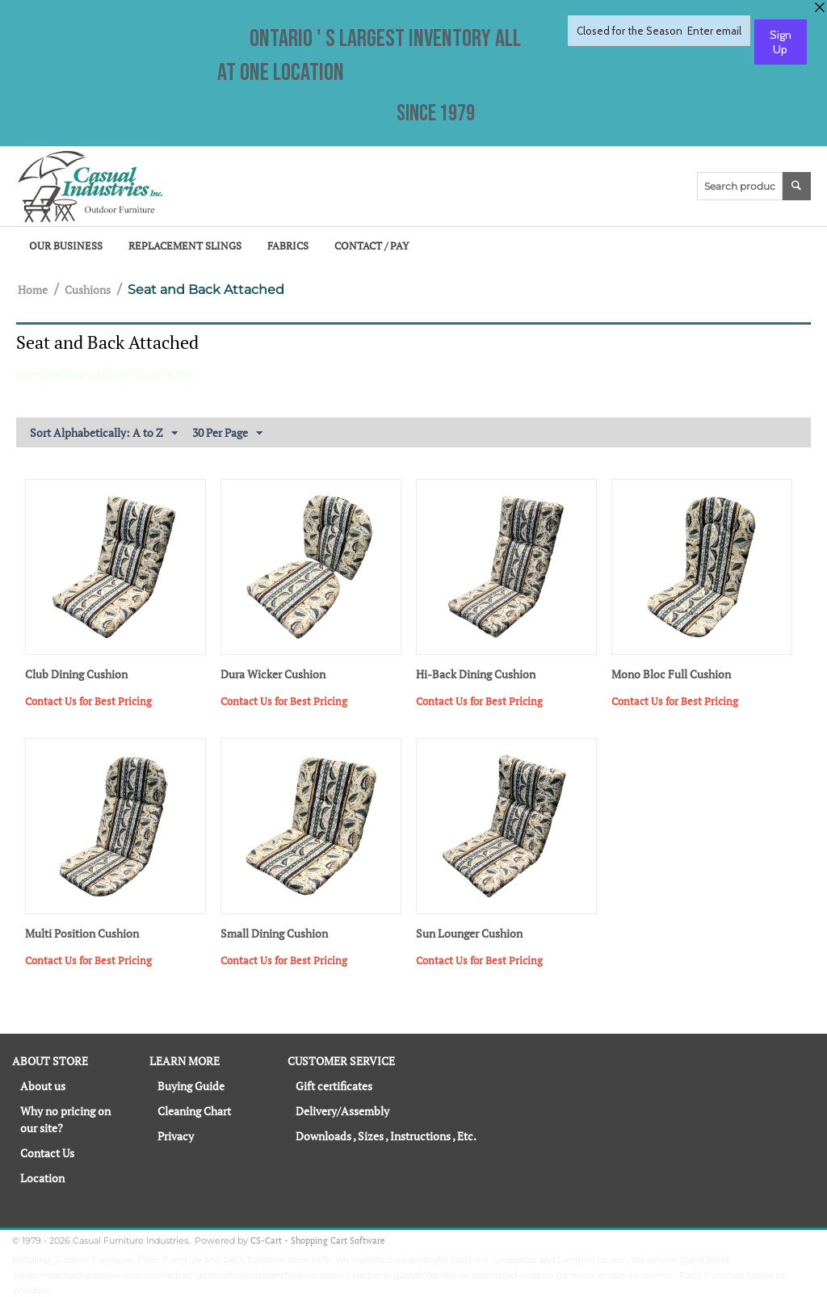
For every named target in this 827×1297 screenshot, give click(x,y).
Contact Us (47, 1153)
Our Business (66, 245)
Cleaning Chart (194, 1111)
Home (33, 289)
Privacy (175, 1136)
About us (42, 1085)
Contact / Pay (371, 245)
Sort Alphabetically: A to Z (104, 433)
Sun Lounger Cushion (469, 934)
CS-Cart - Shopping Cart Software (317, 1240)
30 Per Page (227, 433)
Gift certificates (334, 1085)
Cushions (88, 289)
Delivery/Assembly (342, 1111)
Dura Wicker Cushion (272, 675)
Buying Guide (191, 1085)
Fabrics (288, 245)
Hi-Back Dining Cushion (475, 675)
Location (42, 1178)
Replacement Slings (184, 245)
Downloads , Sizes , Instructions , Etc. (386, 1136)
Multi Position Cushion (82, 934)
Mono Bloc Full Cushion (671, 675)
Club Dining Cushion (76, 675)
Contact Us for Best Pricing (88, 701)
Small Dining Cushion (274, 934)
